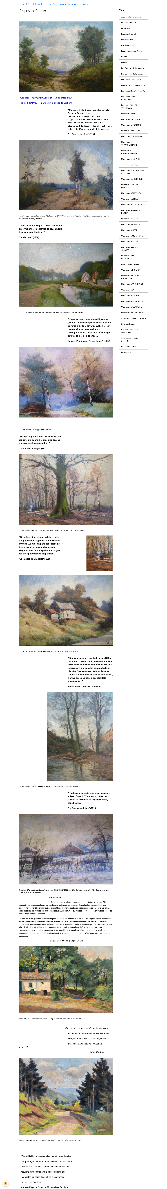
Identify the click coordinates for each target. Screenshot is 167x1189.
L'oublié (124, 62)
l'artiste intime (127, 39)
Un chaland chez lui (129, 113)
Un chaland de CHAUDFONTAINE (129, 143)
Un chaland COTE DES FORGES (130, 186)
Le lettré (124, 57)
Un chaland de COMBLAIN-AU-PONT (132, 171)
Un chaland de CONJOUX (131, 179)
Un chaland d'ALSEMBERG (132, 119)
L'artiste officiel (127, 45)
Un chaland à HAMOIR (130, 224)
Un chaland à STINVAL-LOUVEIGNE (131, 276)
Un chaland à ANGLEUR (131, 125)
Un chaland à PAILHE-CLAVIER (130, 248)
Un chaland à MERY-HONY (132, 236)
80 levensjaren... (128, 324)
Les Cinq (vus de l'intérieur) (132, 68)
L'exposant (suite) (128, 34)
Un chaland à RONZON (130, 270)
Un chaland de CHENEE (131, 159)
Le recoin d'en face (129, 347)
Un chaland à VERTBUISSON (133, 301)
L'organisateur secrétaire (131, 51)
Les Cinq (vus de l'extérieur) (132, 74)
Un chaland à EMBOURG (131, 193)
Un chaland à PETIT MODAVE (129, 257)
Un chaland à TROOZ (130, 295)
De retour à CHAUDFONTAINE (129, 151)
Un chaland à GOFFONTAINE (133, 204)
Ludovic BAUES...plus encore (133, 85)
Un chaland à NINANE (130, 241)
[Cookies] (6, 1183)
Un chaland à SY (127, 290)
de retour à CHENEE (129, 165)
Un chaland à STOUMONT (132, 284)
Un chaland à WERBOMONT (133, 312)
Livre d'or (84, 4)
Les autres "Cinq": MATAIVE (133, 91)
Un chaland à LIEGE (129, 230)
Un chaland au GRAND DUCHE (130, 211)
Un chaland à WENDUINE (131, 307)
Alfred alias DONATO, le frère (133, 318)
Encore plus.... (127, 352)
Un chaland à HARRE (129, 219)
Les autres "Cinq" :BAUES (131, 79)
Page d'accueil (64, 4)
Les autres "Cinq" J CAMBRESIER (129, 106)
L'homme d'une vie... (129, 22)
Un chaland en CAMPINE (131, 136)
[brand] (37, 4)
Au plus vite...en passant (131, 17)
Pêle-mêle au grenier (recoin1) (129, 339)
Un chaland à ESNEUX (130, 199)
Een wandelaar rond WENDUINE (129, 331)
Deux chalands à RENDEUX (132, 264)
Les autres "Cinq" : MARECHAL (129, 97)
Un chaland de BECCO (130, 131)
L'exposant (125, 28)
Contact (75, 4)
